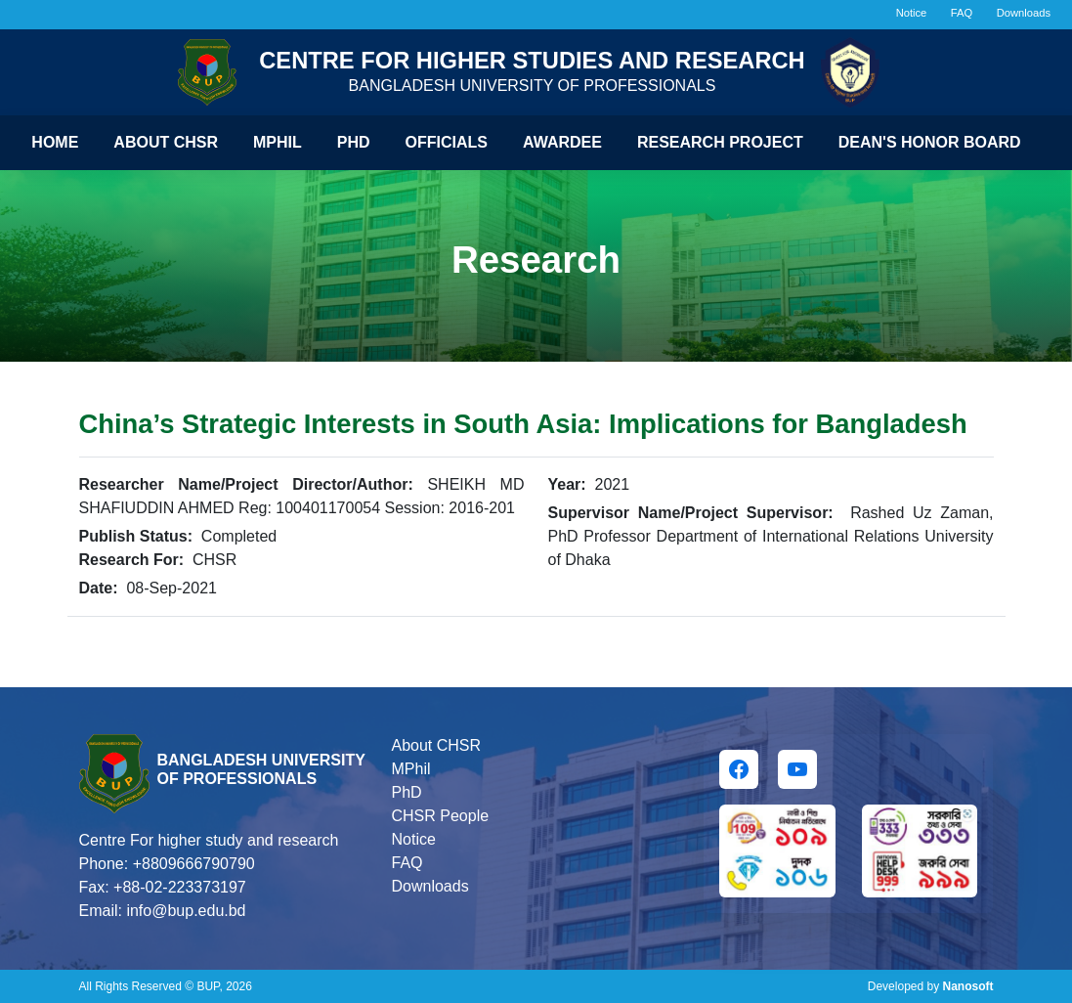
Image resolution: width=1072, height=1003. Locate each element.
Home (54, 142)
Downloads (1024, 13)
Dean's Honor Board (929, 142)
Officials (447, 142)
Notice (911, 13)
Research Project (720, 142)
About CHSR (165, 142)
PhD (406, 792)
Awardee (562, 142)
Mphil (277, 142)
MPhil (410, 769)
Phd (353, 142)
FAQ (961, 13)
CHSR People (440, 815)
